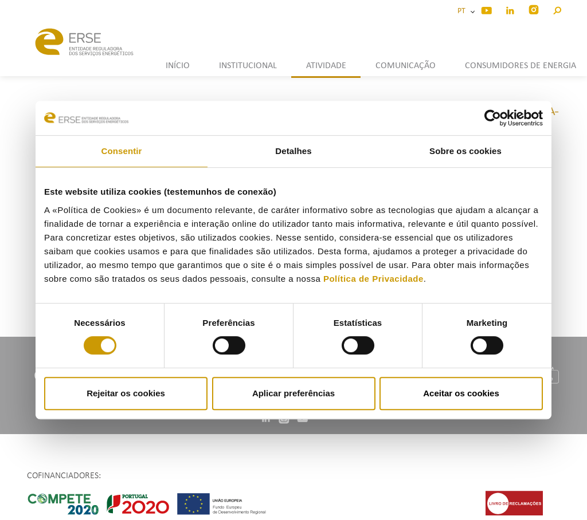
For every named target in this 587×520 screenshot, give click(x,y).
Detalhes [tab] (293, 151)
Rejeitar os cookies (126, 393)
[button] (557, 9)
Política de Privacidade (373, 278)
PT (463, 11)
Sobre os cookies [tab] (465, 151)
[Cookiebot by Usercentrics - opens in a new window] (493, 118)
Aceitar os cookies (461, 393)
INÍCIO (178, 65)
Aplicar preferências (293, 393)
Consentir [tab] (121, 151)
